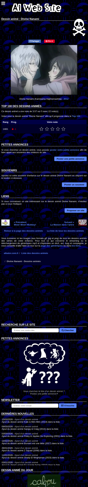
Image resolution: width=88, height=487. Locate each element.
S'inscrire (67, 405)
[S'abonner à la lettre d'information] (34, 406)
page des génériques (52, 245)
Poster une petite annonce (70, 159)
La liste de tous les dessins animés (65, 231)
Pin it (49, 41)
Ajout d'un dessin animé (26, 419)
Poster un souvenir (74, 184)
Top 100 (76, 116)
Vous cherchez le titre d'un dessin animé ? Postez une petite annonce (44, 367)
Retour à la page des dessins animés (23, 231)
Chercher (68, 330)
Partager (34, 41)
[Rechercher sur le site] (35, 330)
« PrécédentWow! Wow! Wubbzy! (25, 223)
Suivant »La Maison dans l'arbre (62, 223)
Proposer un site (75, 210)
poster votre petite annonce (64, 150)
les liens (76, 245)
